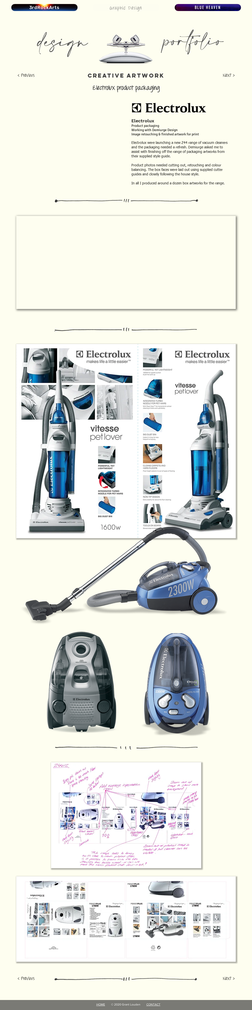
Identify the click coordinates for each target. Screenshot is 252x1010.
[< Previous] (29, 76)
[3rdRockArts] (44, 7)
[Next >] (222, 76)
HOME (100, 1004)
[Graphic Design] (126, 7)
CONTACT (153, 1004)
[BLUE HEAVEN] (207, 7)
